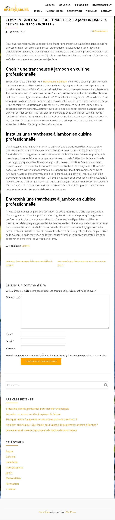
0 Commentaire (98, 31)
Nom (9, 333)
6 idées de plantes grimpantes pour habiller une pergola (37, 408)
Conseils (60, 4)
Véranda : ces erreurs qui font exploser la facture (33, 414)
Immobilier (79, 4)
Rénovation (86, 8)
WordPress (71, 512)
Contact (105, 12)
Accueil (44, 4)
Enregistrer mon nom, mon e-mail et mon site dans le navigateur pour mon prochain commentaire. (56, 355)
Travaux (105, 8)
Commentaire (14, 297)
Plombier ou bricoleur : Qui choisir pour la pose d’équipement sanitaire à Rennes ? (52, 424)
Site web (10, 348)
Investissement (101, 4)
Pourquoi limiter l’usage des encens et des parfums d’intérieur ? (41, 419)
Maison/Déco (65, 8)
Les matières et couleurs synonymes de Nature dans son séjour (41, 430)
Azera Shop (44, 512)
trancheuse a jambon (55, 81)
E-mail (10, 341)
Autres (9, 451)
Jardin (47, 8)
